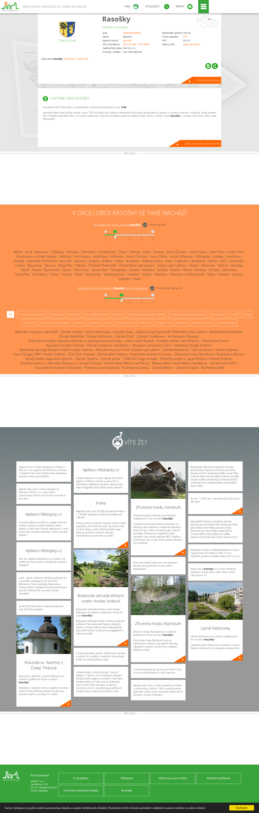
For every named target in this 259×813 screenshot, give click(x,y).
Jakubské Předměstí (42, 261)
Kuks (168, 261)
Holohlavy (100, 256)
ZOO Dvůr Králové (81, 354)
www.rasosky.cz (191, 44)
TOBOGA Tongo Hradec (140, 358)
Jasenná (80, 261)
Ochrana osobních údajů (80, 790)
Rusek (36, 270)
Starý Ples (22, 274)
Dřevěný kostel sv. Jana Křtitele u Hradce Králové (196, 358)
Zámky (247, 314)
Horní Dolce (158, 256)
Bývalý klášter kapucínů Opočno (48, 358)
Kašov (119, 261)
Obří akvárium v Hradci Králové (214, 350)
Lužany (20, 265)
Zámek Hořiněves (99, 336)
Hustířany (233, 256)
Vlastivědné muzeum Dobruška (58, 367)
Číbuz (122, 252)
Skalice (135, 270)
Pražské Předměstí (102, 265)
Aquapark (57, 314)
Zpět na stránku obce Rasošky (202, 143)
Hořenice (116, 256)
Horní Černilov (136, 256)
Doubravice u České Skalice (36, 256)
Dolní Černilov (176, 252)
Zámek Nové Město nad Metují (126, 363)
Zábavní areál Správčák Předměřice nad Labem (171, 332)
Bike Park (146, 323)
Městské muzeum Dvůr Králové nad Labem (128, 350)
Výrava (237, 274)
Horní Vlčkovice (181, 256)
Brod (28, 252)
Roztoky (236, 265)
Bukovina (41, 252)
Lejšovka (181, 261)
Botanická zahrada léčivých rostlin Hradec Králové (56, 350)
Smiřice (200, 270)
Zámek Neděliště (71, 336)
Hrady (233, 314)
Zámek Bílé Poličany (112, 354)
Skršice (162, 270)
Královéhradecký (132, 32)
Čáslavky (57, 252)
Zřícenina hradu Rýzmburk (194, 354)
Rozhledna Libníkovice (225, 332)
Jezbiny (94, 261)
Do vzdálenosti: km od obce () (112, 288)
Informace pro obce (173, 778)
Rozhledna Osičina (135, 367)
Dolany (158, 252)
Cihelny (134, 252)
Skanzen (117, 314)
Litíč (223, 261)
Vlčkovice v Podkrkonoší (187, 274)
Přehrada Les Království (101, 367)
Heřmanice (82, 256)
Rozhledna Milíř (212, 367)
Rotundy (79, 323)
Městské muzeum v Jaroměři (36, 332)
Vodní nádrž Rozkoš (139, 341)
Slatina (175, 270)
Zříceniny (29, 323)
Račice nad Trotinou (172, 265)
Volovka (223, 274)
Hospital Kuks (123, 332)
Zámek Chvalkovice (151, 336)
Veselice (133, 274)
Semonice (81, 270)
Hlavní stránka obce (208, 80)
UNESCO (74, 314)
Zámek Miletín (162, 367)
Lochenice (236, 261)
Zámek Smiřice (71, 332)
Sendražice (100, 270)
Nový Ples (65, 265)
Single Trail (163, 323)
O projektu (81, 778)
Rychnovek (51, 270)
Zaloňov (124, 279)
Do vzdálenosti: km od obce (117, 225)
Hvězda (19, 261)
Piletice (80, 265)
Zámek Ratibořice (176, 350)
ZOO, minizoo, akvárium (32, 314)
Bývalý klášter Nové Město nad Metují (179, 363)
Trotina (66, 274)
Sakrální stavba (226, 323)
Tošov (54, 274)
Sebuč (67, 270)
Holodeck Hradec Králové (192, 345)
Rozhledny (218, 314)
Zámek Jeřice (110, 358)
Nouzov (50, 265)
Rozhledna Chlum (215, 341)
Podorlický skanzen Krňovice (150, 354)
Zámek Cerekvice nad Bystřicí (108, 345)
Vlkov (211, 274)
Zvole (137, 279)
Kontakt (126, 790)
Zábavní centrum (202, 323)
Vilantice (160, 274)
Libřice (212, 261)
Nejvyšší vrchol (126, 323)
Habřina (65, 256)
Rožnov (223, 265)
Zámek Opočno (86, 358)
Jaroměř (127, 40)
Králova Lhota (152, 261)
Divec (147, 252)
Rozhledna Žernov (230, 354)
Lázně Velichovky (97, 332)
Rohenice (208, 265)
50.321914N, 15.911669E (136, 44)
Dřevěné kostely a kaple (54, 323)
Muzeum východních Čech (152, 345)
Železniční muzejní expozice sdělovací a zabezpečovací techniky (75, 341)
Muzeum (181, 323)
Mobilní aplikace (218, 778)
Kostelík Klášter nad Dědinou (178, 341)
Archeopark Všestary (183, 336)
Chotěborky (106, 252)
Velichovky (93, 274)
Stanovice (229, 270)
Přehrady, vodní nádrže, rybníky (146, 314)
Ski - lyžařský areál (96, 314)
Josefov (107, 261)
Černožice (88, 252)
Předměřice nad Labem (136, 265)
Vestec (147, 274)
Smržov (214, 270)
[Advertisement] (129, 180)
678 (185, 36)
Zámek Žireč (124, 336)
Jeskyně (94, 323)
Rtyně (25, 270)
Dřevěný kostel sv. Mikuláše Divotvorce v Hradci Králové (60, 363)
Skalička (148, 270)
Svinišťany (39, 274)
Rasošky (116, 18)
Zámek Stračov (187, 367)
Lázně (108, 323)
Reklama (127, 778)
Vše (10, 314)
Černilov (72, 252)
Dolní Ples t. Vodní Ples (76, 58)
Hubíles (217, 256)
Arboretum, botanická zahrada (188, 314)
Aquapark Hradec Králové (65, 345)
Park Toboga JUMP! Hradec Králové (39, 354)
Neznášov (35, 265)
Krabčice (133, 261)
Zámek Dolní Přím (223, 363)
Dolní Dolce (198, 252)
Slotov (187, 270)
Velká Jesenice (114, 274)
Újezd (78, 274)
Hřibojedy (202, 256)
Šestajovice (119, 270)
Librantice (197, 261)
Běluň (18, 252)
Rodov (194, 265)
